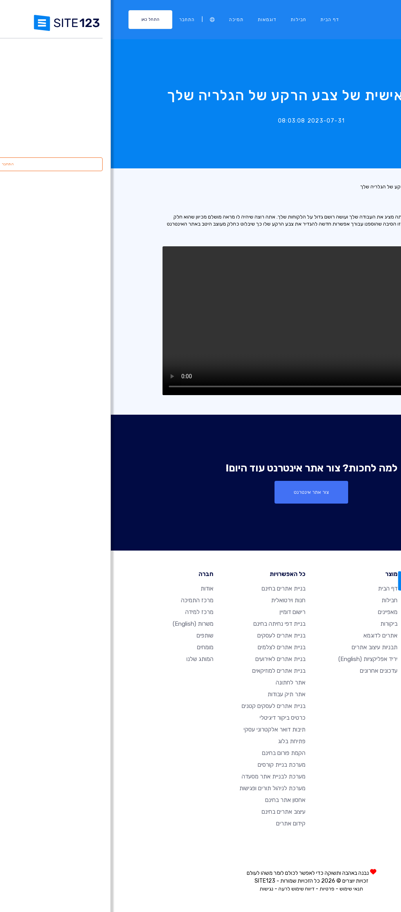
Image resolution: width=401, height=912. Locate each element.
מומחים (94, 646)
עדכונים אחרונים (268, 670)
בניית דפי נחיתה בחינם (169, 623)
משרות (82, 623)
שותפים (94, 635)
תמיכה (125, 19)
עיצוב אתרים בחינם (173, 811)
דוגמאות (156, 19)
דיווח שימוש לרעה (186, 888)
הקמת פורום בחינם (173, 752)
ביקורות (278, 623)
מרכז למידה (88, 611)
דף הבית (219, 19)
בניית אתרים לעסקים (170, 635)
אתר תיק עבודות (176, 693)
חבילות (187, 19)
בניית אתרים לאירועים (170, 658)
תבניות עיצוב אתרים (264, 646)
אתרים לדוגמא (270, 635)
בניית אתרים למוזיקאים (168, 670)
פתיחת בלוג (181, 740)
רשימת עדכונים (369, 187)
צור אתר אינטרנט (201, 492)
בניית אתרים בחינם (173, 588)
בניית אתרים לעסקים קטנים (163, 705)
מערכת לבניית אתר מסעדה (163, 776)
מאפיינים (277, 611)
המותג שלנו (89, 658)
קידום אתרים (180, 823)
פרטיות (216, 888)
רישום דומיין (182, 611)
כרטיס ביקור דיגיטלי (172, 717)
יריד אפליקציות (257, 658)
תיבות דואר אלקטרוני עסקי (164, 729)
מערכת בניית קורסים (171, 764)
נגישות (156, 888)
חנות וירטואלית (177, 599)
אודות (96, 588)
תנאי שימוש (240, 888)
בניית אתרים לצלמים (171, 646)
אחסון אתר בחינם (174, 799)
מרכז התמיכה (86, 599)
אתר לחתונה (180, 682)
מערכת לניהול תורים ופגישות (161, 787)
